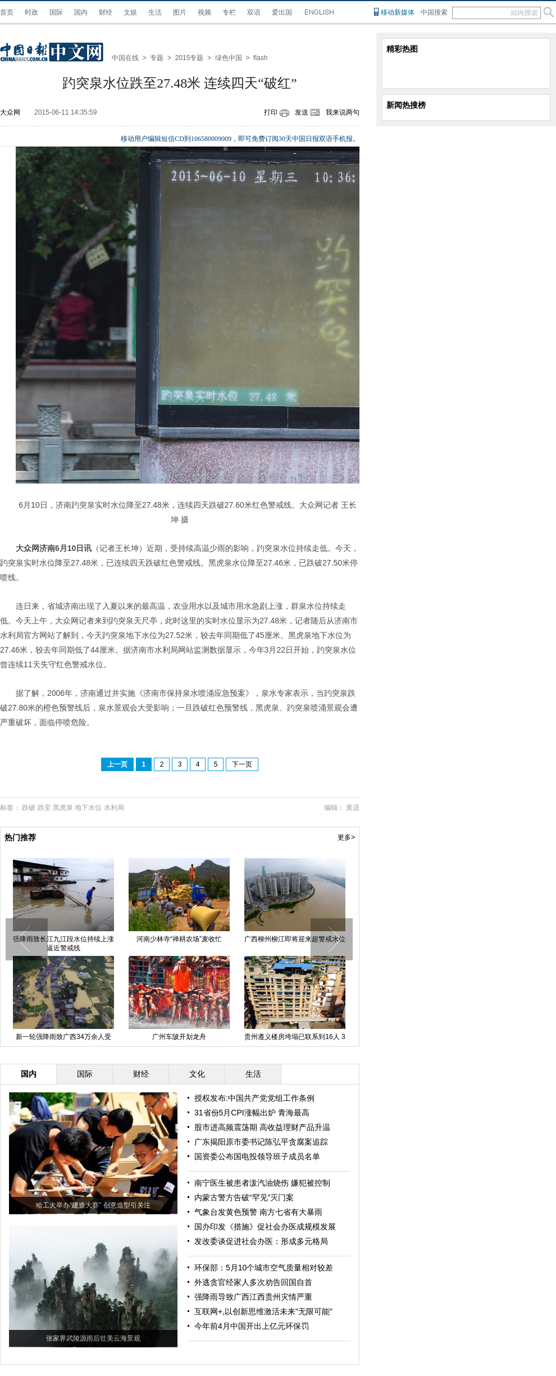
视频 (204, 12)
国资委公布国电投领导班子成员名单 (257, 1156)
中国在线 (125, 58)
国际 (56, 12)
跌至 (44, 808)
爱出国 (282, 12)
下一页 (242, 764)
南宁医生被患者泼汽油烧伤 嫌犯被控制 (262, 1182)
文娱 (130, 12)
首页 (6, 12)
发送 (301, 112)
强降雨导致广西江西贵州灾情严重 (253, 1296)
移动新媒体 (397, 12)
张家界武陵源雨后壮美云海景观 (93, 1338)
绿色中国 (228, 58)
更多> (346, 837)
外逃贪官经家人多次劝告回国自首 (253, 1282)
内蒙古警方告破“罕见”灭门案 (244, 1197)
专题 (156, 58)
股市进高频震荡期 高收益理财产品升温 (262, 1127)
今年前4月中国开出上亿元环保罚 (251, 1326)
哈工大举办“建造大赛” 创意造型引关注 (93, 1205)
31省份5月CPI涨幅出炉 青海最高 (251, 1112)
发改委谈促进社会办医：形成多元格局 (261, 1241)
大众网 (10, 112)
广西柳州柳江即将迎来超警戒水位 (306, 939)
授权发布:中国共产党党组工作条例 (254, 1097)
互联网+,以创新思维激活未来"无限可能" (263, 1311)
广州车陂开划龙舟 (190, 1037)
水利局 (114, 808)
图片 (179, 12)
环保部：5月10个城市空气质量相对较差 (263, 1267)
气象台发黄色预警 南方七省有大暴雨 (258, 1212)
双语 (254, 12)
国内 (81, 12)
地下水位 (88, 808)
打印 (270, 112)
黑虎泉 (63, 808)
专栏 (229, 12)
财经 (105, 12)
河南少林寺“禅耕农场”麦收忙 (190, 939)
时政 (31, 12)
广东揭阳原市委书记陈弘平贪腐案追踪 (261, 1141)
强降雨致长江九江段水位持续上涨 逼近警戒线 (74, 943)
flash (260, 58)
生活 (155, 12)
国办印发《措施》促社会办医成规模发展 (265, 1226)
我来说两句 (342, 112)
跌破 (28, 808)
